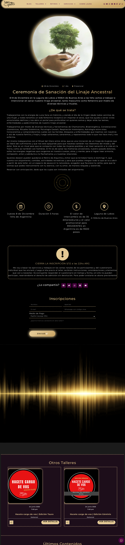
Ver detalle (50, 521)
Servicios (69, 4)
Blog (29, 4)
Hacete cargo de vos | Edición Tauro (34, 514)
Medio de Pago (36, 313)
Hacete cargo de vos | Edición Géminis (90, 514)
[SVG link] (9, 4)
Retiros (55, 4)
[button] (63, 285)
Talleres (41, 4)
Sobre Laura (85, 4)
